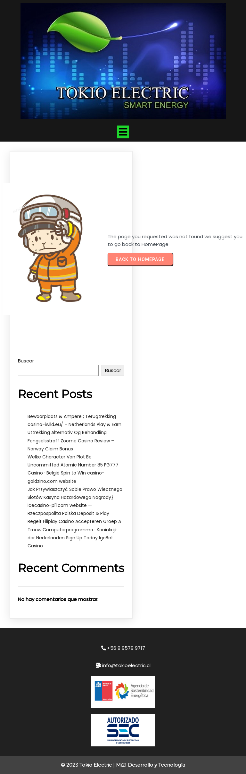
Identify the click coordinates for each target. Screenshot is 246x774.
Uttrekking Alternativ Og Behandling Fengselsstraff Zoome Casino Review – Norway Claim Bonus (71, 440)
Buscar (26, 360)
